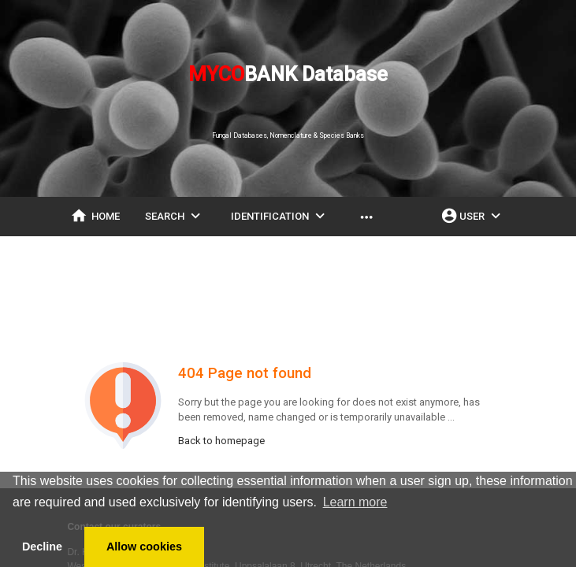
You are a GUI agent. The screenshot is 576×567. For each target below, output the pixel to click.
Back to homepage (221, 441)
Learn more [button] (355, 502)
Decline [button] (42, 546)
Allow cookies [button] (144, 546)
